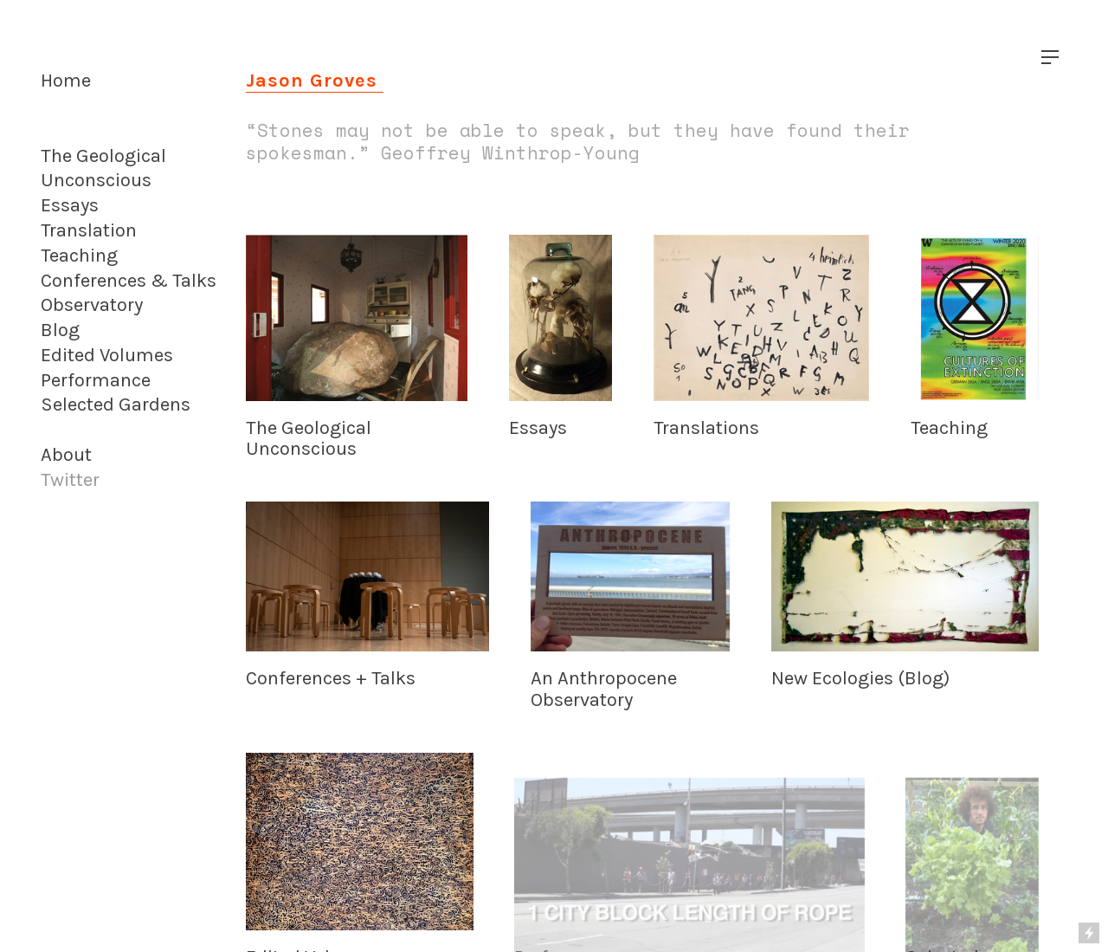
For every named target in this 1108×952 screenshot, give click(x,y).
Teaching (79, 255)
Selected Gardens (115, 404)
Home (66, 80)
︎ (1050, 57)
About (66, 455)
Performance (96, 380)
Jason (275, 80)
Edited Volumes (107, 355)
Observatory (92, 305)
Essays (70, 205)
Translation (89, 230)
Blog (60, 330)
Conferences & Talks (128, 280)
